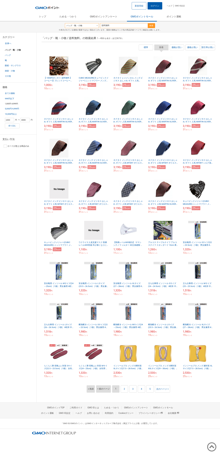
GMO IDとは (93, 407)
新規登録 (139, 6)
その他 (8, 76)
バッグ (8, 55)
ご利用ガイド (76, 407)
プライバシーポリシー (151, 413)
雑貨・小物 (10, 71)
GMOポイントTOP (55, 407)
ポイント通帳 (174, 16)
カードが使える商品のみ (16, 146)
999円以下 (9, 98)
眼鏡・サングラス (13, 65)
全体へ (8, 43)
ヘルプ (169, 6)
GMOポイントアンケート (103, 16)
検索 (151, 25)
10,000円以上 (11, 114)
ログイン (155, 6)
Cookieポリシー (126, 413)
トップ (42, 16)
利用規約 (109, 413)
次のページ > (162, 389)
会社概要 (173, 413)
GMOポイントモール (142, 16)
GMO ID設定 (180, 6)
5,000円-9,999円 (12, 109)
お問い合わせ (93, 413)
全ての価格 (10, 93)
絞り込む (12, 126)
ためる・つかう (68, 16)
